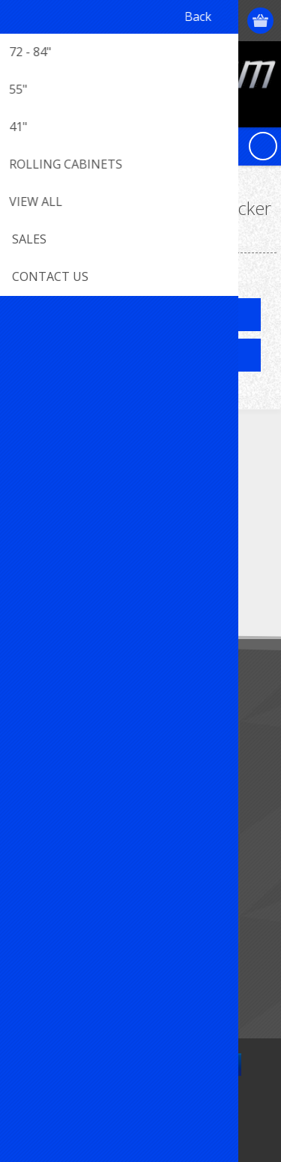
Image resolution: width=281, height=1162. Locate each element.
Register (174, 20)
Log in (203, 20)
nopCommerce (163, 1107)
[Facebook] (28, 492)
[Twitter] (69, 492)
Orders (37, 839)
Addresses (46, 814)
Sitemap (41, 717)
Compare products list (74, 960)
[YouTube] (110, 492)
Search (37, 985)
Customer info (56, 789)
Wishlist (39, 863)
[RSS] (152, 492)
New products (55, 935)
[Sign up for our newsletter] (93, 585)
